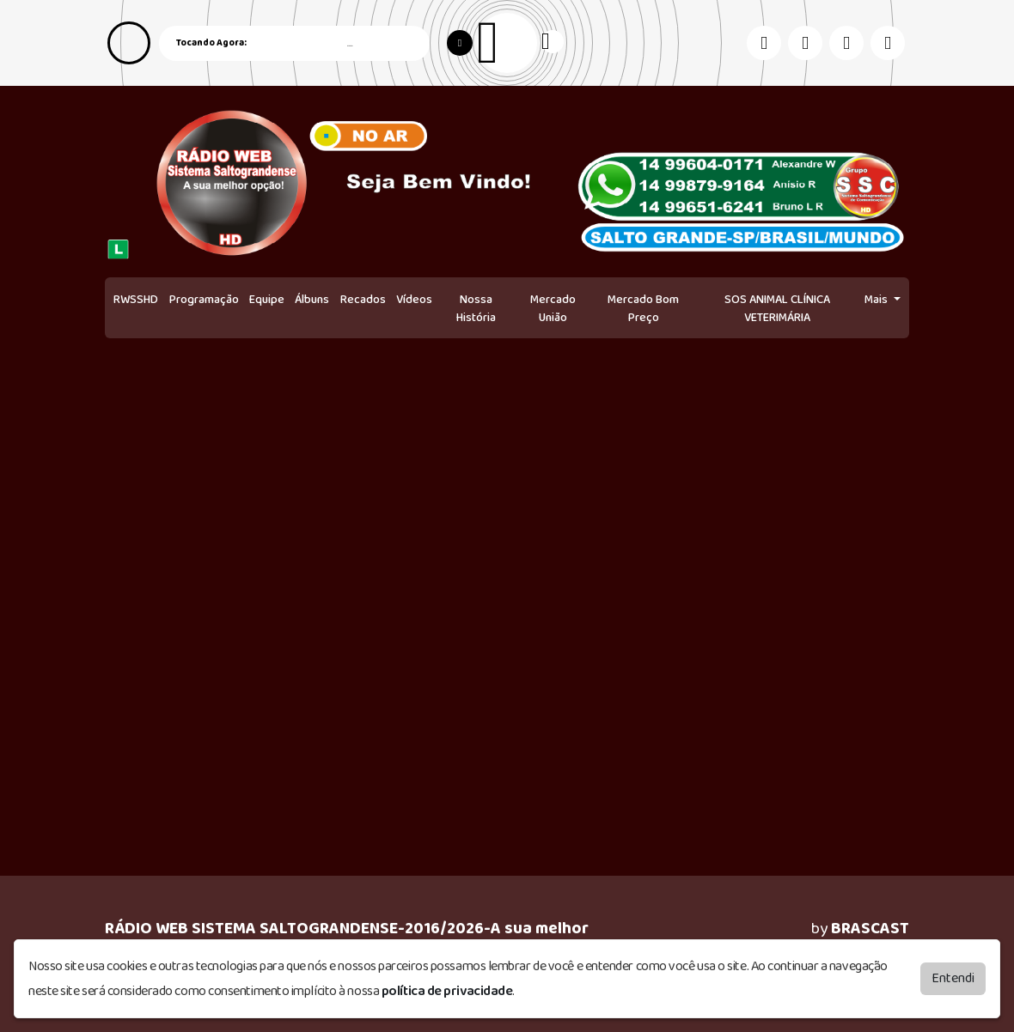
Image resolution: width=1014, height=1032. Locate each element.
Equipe (266, 299)
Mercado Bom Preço (643, 308)
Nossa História (476, 308)
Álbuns (312, 299)
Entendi (953, 978)
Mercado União (553, 308)
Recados (363, 299)
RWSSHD (135, 299)
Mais (877, 299)
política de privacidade (447, 991)
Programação (204, 299)
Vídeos (414, 299)
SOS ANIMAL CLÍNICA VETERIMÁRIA (777, 308)
